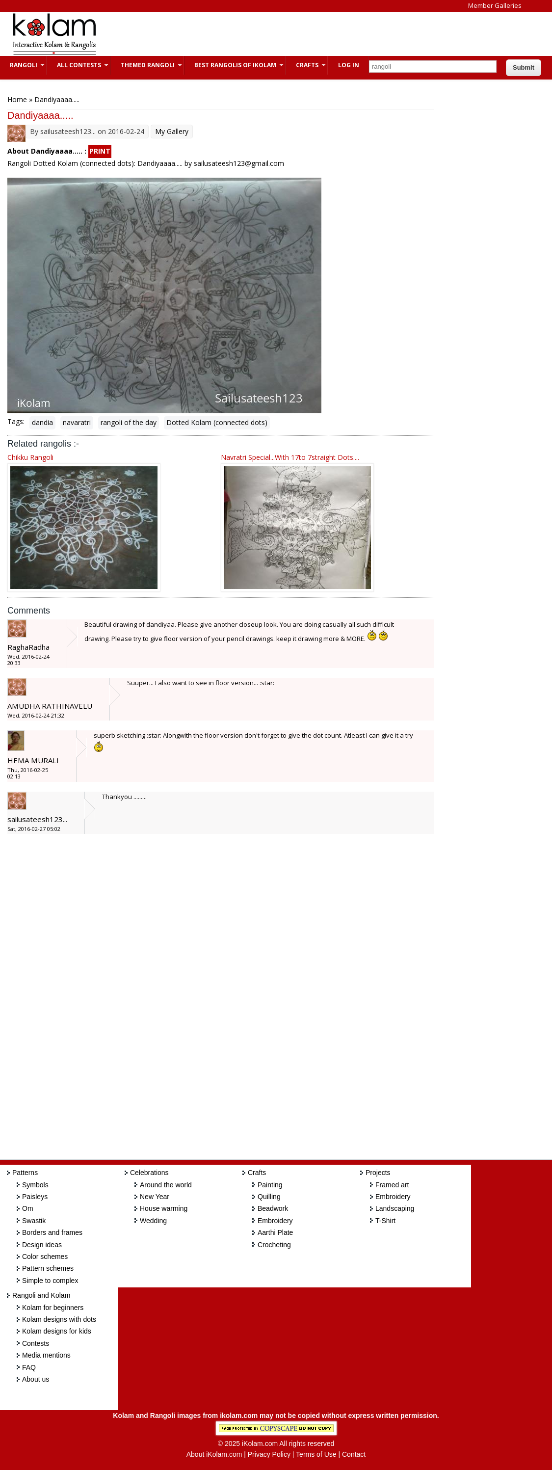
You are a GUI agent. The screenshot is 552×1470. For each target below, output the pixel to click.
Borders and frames (52, 1232)
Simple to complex (50, 1280)
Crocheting (274, 1245)
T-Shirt (385, 1221)
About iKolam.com (214, 1454)
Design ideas (42, 1245)
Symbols (35, 1185)
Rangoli (22, 65)
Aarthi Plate (275, 1232)
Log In (348, 65)
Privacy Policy (269, 1454)
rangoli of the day (129, 422)
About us (35, 1379)
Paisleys (35, 1197)
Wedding (153, 1221)
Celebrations (149, 1172)
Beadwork (273, 1208)
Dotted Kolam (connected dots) (216, 422)
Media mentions (46, 1355)
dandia (42, 422)
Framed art (392, 1185)
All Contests (77, 65)
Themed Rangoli (146, 65)
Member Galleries (495, 5)
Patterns (25, 1172)
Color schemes (45, 1256)
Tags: (16, 421)
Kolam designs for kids (56, 1331)
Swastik (34, 1221)
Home (17, 99)
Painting (270, 1185)
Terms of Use (316, 1454)
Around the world (166, 1185)
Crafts (306, 65)
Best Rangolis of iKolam (234, 65)
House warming (163, 1208)
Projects (378, 1172)
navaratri (77, 422)
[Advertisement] (286, 34)
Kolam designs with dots (59, 1319)
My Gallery (171, 131)
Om (27, 1208)
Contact (354, 1454)
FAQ (29, 1367)
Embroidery (275, 1221)
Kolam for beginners (52, 1307)
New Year (154, 1197)
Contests (35, 1343)
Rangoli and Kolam (41, 1295)
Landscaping (394, 1208)
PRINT (99, 151)
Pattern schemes (48, 1268)
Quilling (269, 1197)
